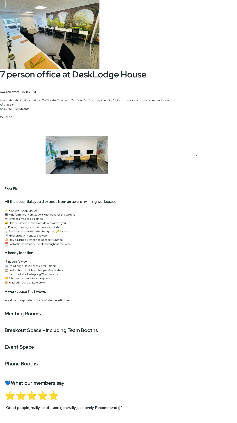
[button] (196, 155)
